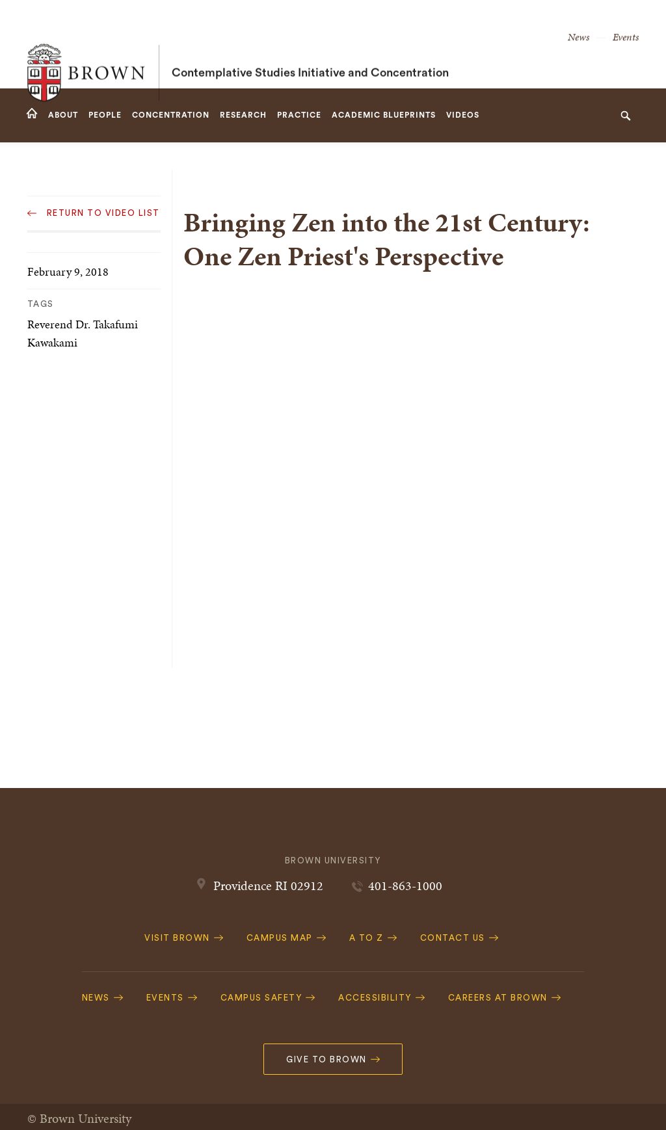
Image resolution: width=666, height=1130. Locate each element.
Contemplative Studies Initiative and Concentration (310, 44)
